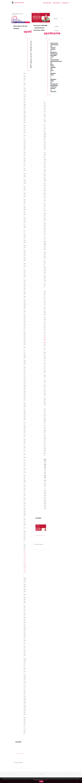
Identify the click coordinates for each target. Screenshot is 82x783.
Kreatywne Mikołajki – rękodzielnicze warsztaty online (40, 28)
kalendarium (47, 2)
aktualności (56, 2)
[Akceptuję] (80, 780)
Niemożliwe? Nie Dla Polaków (20, 27)
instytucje (65, 2)
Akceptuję (41, 781)
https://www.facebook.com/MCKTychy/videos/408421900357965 (25, 562)
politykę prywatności (45, 779)
